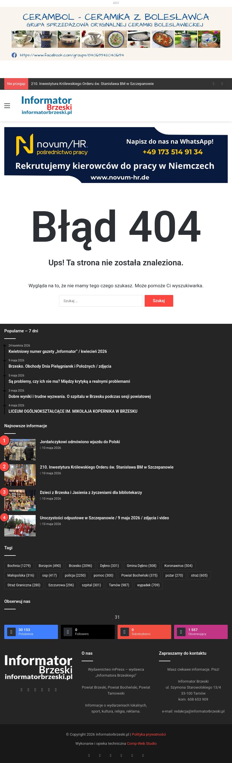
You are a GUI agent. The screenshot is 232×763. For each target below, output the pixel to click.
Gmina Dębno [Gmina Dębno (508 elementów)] (142, 566)
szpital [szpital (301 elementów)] (91, 585)
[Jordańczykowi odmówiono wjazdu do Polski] (20, 449)
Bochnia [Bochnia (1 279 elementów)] (19, 566)
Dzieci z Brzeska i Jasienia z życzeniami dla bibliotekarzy (91, 492)
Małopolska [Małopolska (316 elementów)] (20, 575)
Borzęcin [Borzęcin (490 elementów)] (50, 566)
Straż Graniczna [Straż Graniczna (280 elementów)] (23, 585)
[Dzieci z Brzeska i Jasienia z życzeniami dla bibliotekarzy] (20, 500)
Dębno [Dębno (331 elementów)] (109, 566)
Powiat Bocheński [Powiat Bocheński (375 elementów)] (139, 575)
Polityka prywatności (149, 734)
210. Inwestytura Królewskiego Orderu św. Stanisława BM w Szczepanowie (92, 84)
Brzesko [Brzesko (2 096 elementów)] (80, 566)
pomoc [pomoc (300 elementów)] (104, 575)
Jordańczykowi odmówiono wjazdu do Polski (80, 442)
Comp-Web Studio (142, 743)
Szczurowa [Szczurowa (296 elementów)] (61, 585)
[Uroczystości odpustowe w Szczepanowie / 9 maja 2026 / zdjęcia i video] (20, 525)
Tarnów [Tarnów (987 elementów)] (119, 585)
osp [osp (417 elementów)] (49, 575)
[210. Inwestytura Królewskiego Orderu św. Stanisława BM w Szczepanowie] (20, 475)
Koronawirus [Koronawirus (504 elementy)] (178, 566)
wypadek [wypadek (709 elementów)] (148, 585)
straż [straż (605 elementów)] (199, 575)
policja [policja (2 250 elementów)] (75, 575)
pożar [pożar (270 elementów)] (174, 575)
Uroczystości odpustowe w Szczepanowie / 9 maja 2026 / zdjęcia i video (104, 518)
